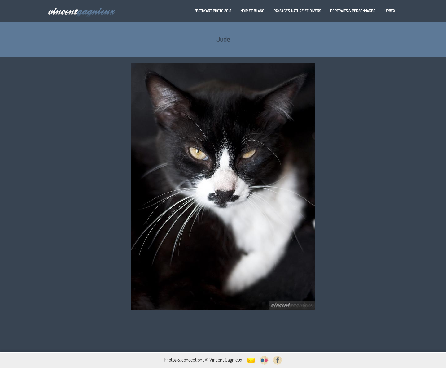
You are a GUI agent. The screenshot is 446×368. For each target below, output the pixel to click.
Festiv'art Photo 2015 (212, 10)
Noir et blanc (252, 10)
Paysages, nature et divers (297, 10)
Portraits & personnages (352, 10)
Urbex (389, 10)
